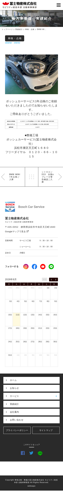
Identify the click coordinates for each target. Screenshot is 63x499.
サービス (35, 396)
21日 (40, 328)
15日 (48, 315)
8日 (48, 301)
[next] (55, 279)
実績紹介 (14, 404)
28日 (17, 288)
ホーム (13, 380)
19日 (25, 328)
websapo (31, 486)
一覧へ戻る (31, 177)
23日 (55, 328)
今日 (44, 279)
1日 (48, 288)
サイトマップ (46, 430)
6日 (33, 301)
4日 (18, 301)
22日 (48, 328)
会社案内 (14, 412)
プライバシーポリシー (17, 430)
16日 (55, 315)
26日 (25, 342)
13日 (32, 315)
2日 (55, 288)
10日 (10, 315)
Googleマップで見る (17, 231)
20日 (32, 328)
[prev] (51, 279)
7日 (40, 301)
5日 (25, 301)
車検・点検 (15, 38)
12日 (25, 315)
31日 (40, 288)
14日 (40, 315)
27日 (10, 288)
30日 (32, 288)
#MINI (17, 43)
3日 (10, 301)
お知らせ (14, 388)
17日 (10, 328)
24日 (10, 342)
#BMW (8, 43)
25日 (17, 342)
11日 (17, 315)
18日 (17, 328)
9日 (55, 301)
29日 (25, 288)
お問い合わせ (16, 420)
